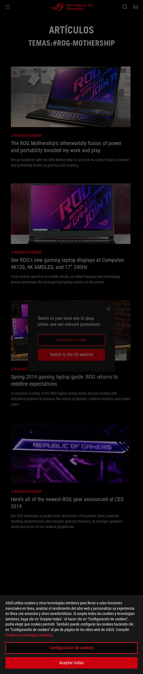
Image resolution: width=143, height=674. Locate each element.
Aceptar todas (71, 662)
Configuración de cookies (71, 647)
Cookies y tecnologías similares (28, 635)
